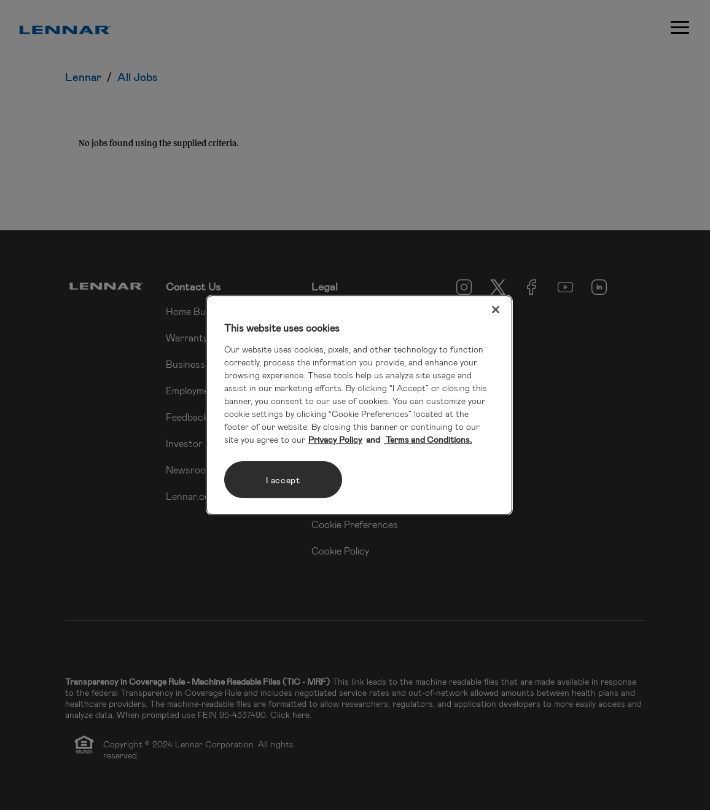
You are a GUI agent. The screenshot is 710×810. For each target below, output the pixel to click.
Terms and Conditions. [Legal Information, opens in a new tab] (428, 439)
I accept (283, 480)
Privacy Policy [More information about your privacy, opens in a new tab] (335, 439)
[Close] (495, 309)
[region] (359, 405)
